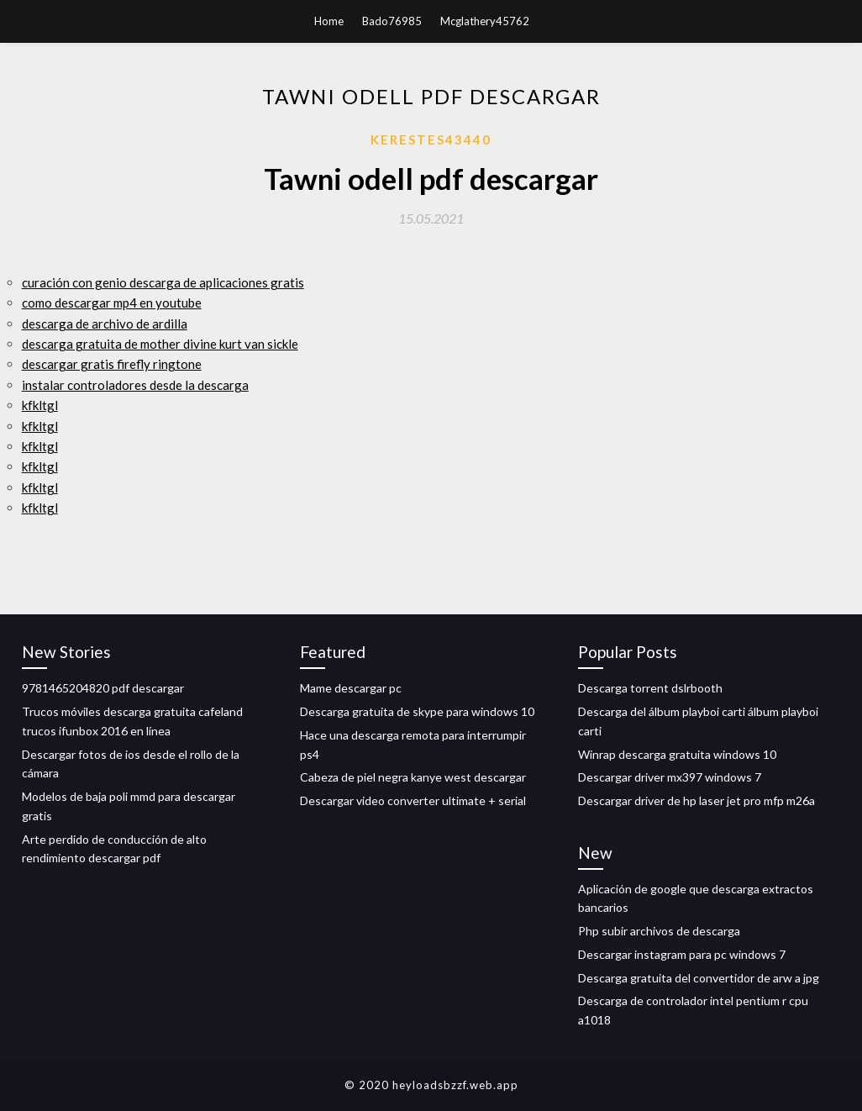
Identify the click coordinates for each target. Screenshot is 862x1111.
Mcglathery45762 (484, 21)
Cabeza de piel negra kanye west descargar (413, 777)
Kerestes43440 (431, 139)
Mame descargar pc (351, 688)
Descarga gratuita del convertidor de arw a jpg (698, 978)
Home (329, 21)
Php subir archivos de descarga (659, 931)
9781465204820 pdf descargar (103, 688)
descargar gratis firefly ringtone (112, 363)
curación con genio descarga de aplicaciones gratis (163, 282)
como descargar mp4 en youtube (112, 302)
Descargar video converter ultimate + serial (413, 800)
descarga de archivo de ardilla (104, 323)
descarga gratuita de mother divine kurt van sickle (160, 343)
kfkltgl (40, 405)
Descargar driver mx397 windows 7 (669, 777)
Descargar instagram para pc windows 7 (682, 954)
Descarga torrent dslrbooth (650, 688)
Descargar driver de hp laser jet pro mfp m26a (696, 800)
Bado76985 (392, 21)
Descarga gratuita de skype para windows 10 (417, 711)
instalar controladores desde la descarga (135, 384)
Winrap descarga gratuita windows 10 (677, 754)
